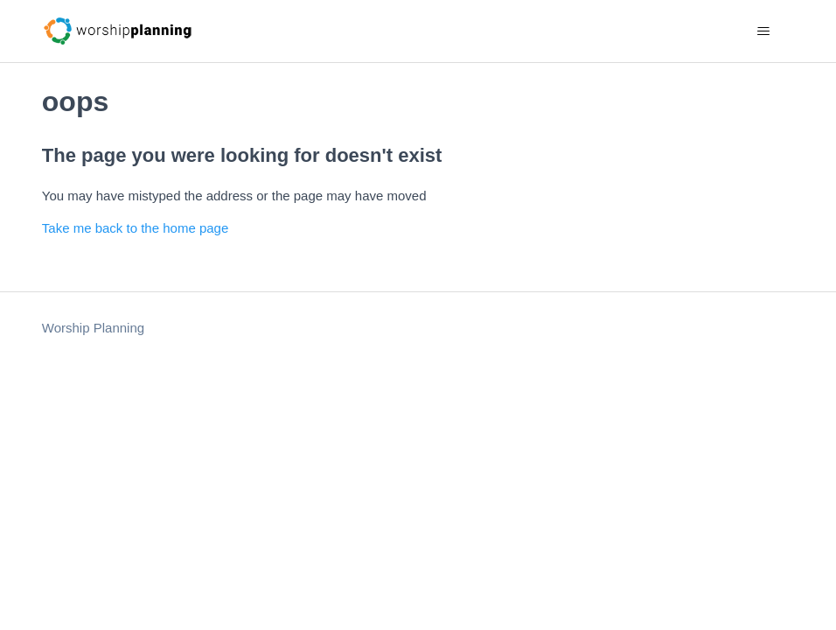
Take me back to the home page (135, 227)
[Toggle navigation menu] (763, 32)
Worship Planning (93, 327)
